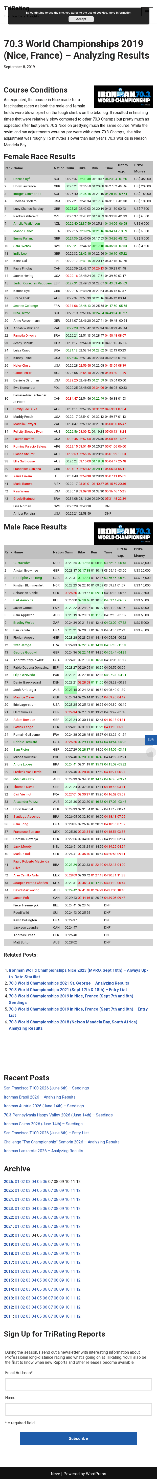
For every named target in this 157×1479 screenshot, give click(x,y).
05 (39, 1181)
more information (119, 12)
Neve (55, 1473)
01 (17, 1181)
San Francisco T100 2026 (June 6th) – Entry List (46, 1133)
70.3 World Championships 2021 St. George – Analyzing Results (69, 983)
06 (45, 1181)
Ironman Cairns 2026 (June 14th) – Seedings (43, 1123)
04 (34, 1181)
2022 (8, 1217)
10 (67, 1190)
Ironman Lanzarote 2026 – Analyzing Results (43, 1150)
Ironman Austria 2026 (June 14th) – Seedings (44, 1106)
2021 (8, 1226)
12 (78, 1190)
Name (10, 1397)
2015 (8, 1280)
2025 (8, 1190)
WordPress (96, 1473)
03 (28, 1181)
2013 (8, 1298)
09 (61, 1190)
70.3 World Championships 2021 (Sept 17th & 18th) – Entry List (68, 989)
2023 (8, 1208)
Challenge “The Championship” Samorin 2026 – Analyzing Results (62, 1142)
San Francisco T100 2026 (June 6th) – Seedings (46, 1088)
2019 (8, 1244)
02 (22, 1181)
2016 (8, 1271)
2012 (8, 1307)
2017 (8, 1262)
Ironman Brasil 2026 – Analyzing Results (40, 1097)
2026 (8, 1181)
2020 (8, 1235)
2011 (8, 1316)
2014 (8, 1289)
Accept (81, 19)
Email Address (19, 1372)
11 (73, 1190)
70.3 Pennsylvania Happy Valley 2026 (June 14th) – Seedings (58, 1115)
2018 (8, 1253)
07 (50, 1190)
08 (56, 1190)
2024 (8, 1199)
